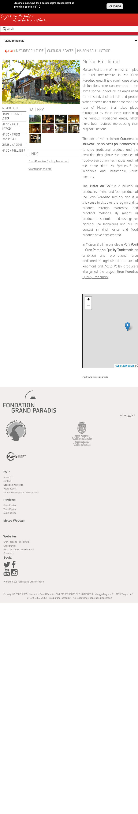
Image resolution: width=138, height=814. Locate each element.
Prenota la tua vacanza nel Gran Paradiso (23, 582)
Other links (8, 553)
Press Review (9, 505)
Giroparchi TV (9, 546)
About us (7, 477)
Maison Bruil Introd (93, 51)
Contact (7, 481)
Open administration (13, 485)
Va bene (114, 6)
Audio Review (9, 513)
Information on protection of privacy (20, 492)
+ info (36, 6)
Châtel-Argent (12, 145)
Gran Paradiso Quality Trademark (49, 161)
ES (133, 415)
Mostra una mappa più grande (95, 377)
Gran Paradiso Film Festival (16, 542)
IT (121, 415)
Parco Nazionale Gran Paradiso (18, 549)
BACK (10, 51)
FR (125, 415)
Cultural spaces (60, 51)
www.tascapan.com (40, 169)
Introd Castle (11, 108)
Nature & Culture (30, 51)
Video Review (9, 509)
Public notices (10, 489)
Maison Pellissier (13, 150)
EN (129, 415)
